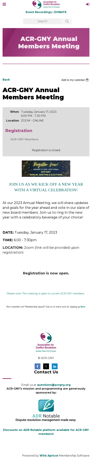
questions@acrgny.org (54, 384)
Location (12, 120)
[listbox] (75, 80)
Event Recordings (39, 12)
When (14, 111)
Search (65, 21)
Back (6, 79)
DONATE (60, 12)
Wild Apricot (49, 455)
